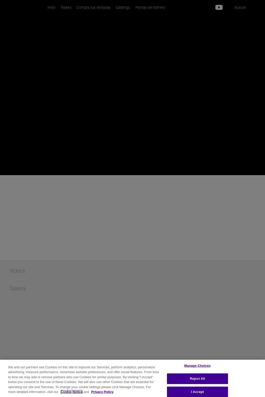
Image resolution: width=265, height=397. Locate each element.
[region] (132, 378)
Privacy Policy (102, 392)
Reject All (197, 379)
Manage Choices (197, 366)
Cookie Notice (72, 392)
